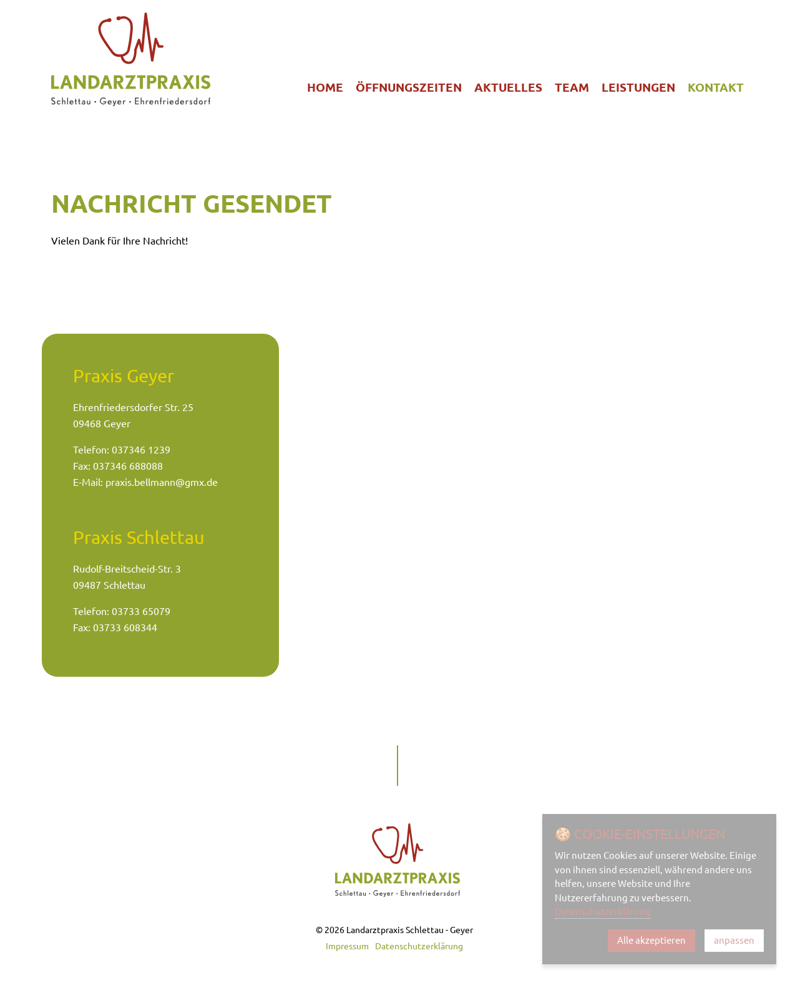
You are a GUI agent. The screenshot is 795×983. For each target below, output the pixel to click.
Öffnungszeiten (409, 87)
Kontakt (716, 87)
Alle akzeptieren (651, 940)
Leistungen (638, 87)
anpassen (734, 940)
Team (572, 87)
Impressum (347, 946)
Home (325, 87)
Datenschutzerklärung (419, 946)
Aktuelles (508, 87)
